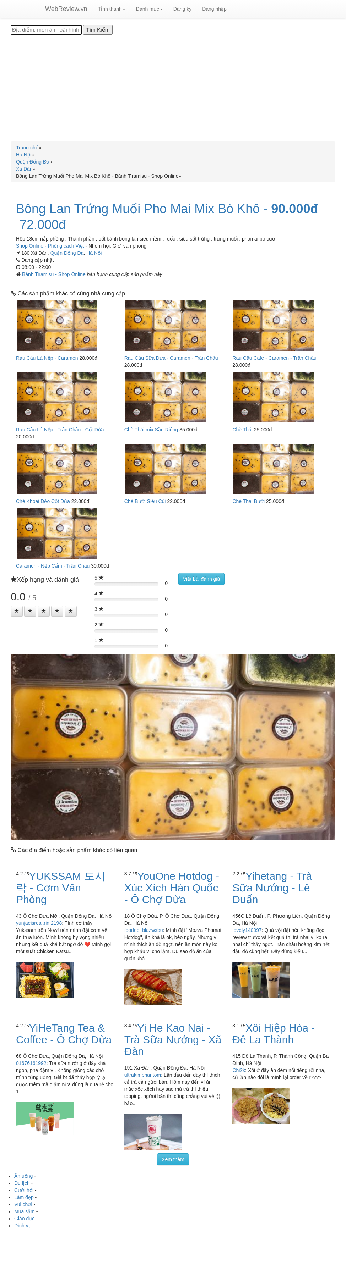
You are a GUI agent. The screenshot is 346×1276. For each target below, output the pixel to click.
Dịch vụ (23, 1225)
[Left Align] (17, 611)
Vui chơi (23, 1204)
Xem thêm (173, 1159)
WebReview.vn (66, 8)
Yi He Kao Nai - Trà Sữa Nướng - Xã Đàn (173, 1039)
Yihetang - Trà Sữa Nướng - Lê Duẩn (272, 887)
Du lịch (22, 1183)
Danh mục (149, 9)
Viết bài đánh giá (201, 579)
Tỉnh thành (111, 9)
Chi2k (238, 1070)
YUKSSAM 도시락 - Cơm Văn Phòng (61, 887)
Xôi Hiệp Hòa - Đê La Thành (273, 1033)
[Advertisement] (173, 88)
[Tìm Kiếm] (97, 30)
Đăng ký (182, 9)
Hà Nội (94, 253)
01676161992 (31, 1063)
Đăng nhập (214, 9)
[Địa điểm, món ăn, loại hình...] (46, 30)
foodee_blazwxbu (143, 930)
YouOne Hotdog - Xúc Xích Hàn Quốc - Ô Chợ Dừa (171, 887)
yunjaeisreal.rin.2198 (39, 923)
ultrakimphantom (142, 1075)
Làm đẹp (24, 1197)
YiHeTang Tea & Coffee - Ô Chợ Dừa (64, 1033)
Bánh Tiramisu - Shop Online (54, 274)
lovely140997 (247, 930)
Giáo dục (24, 1218)
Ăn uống (23, 1176)
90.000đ (294, 209)
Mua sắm (24, 1211)
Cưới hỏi (23, 1190)
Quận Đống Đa (67, 253)
